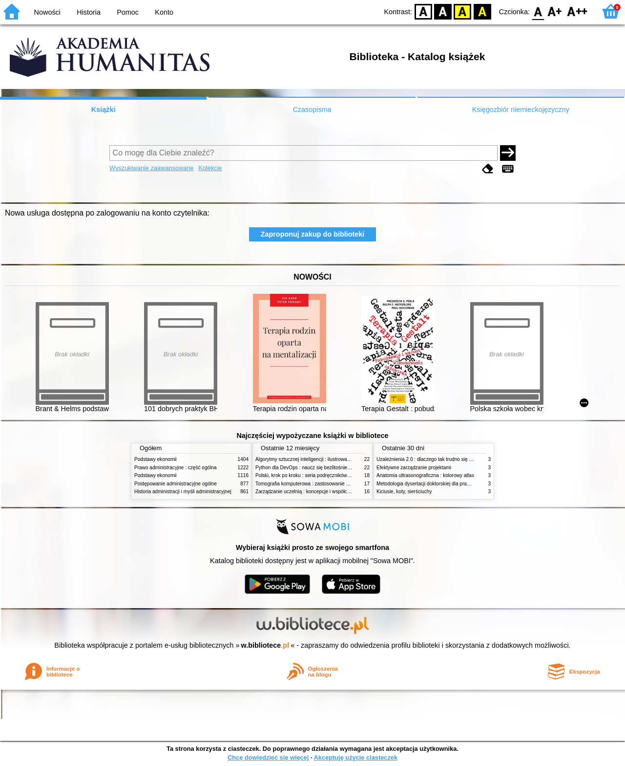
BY (482, 11)
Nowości (47, 12)
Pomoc (128, 12)
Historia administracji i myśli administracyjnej (182, 491)
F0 (537, 11)
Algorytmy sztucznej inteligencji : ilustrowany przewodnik (316, 459)
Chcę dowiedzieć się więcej (268, 757)
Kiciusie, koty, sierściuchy (404, 491)
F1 (555, 11)
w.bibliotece (265, 645)
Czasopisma (311, 109)
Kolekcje (210, 168)
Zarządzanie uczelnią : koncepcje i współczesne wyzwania (319, 491)
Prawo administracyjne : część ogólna (175, 467)
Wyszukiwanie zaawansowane (151, 168)
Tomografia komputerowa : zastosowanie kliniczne (310, 483)
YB (463, 11)
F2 (577, 11)
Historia (89, 12)
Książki (103, 109)
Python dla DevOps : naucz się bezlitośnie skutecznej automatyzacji (329, 467)
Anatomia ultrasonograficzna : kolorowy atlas (425, 475)
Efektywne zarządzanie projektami (413, 467)
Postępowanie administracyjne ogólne (175, 483)
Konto (164, 12)
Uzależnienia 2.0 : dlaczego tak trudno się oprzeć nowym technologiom (453, 459)
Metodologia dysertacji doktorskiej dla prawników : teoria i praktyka (448, 483)
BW (443, 11)
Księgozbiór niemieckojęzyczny (520, 109)
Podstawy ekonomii (155, 459)
